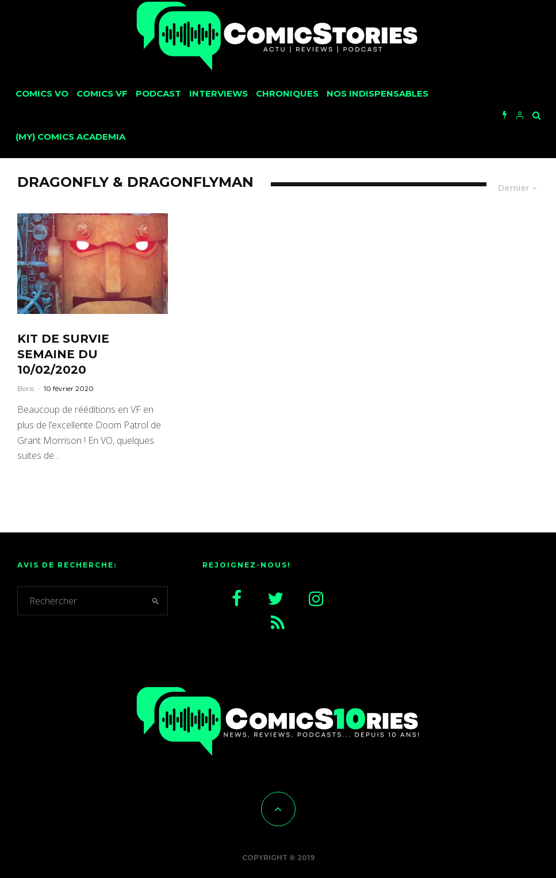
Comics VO (42, 93)
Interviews (218, 93)
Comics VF (102, 93)
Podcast (158, 93)
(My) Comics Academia (70, 136)
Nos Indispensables (377, 93)
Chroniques (287, 93)
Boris (25, 388)
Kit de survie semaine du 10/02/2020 (63, 354)
